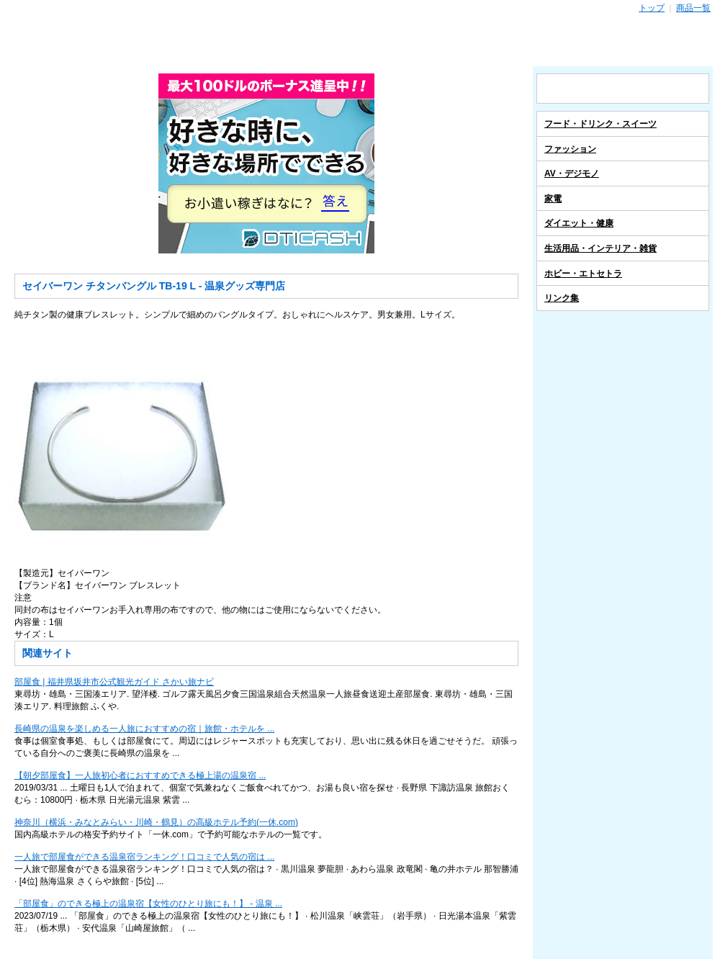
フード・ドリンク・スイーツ (600, 124)
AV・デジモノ (571, 173)
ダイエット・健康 (578, 223)
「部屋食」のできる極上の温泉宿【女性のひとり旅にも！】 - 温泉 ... (148, 904)
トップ (652, 8)
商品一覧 (693, 8)
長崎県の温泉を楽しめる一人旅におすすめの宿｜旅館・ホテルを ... (144, 729)
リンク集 (561, 298)
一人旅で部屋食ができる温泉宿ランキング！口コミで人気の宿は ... (144, 857)
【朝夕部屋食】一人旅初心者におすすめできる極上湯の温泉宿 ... (140, 775)
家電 (553, 199)
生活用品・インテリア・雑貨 (600, 248)
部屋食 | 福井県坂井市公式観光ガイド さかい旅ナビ (114, 682)
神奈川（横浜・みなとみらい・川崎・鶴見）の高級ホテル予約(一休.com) (156, 822)
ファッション (570, 149)
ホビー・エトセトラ (583, 274)
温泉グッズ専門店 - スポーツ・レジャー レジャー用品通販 (360, 41)
